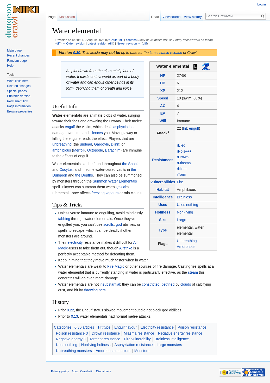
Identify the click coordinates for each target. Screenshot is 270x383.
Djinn (115, 144)
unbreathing (62, 144)
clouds (185, 284)
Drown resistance (106, 333)
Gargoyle (101, 144)
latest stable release (166, 53)
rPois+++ (184, 151)
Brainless (184, 197)
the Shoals (130, 164)
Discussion (67, 17)
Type (163, 230)
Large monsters (169, 345)
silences (96, 133)
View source (171, 17)
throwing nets (94, 290)
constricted (151, 284)
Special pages (17, 91)
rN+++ (182, 169)
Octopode (95, 150)
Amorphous (186, 246)
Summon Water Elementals (115, 181)
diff (58, 43)
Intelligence (163, 197)
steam (193, 272)
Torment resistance (105, 339)
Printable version (18, 96)
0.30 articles (84, 327)
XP (162, 91)
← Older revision (73, 43)
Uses (162, 205)
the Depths (84, 175)
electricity (75, 242)
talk (121, 39)
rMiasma (184, 163)
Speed (162, 98)
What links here (18, 81)
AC (162, 106)
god (119, 224)
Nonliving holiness (96, 345)
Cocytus (66, 169)
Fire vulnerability (137, 339)
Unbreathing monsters (74, 351)
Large (181, 220)
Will (163, 121)
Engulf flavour (125, 327)
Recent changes (18, 55)
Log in (261, 4)
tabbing (64, 219)
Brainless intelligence (172, 339)
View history (193, 17)
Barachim (112, 150)
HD (162, 83)
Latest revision (97, 43)
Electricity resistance (157, 327)
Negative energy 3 (71, 339)
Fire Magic (115, 266)
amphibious (61, 150)
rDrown (183, 157)
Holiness (162, 212)
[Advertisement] (243, 104)
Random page (17, 60)
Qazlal (121, 187)
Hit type (104, 327)
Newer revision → (129, 43)
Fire (180, 182)
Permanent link (17, 101)
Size (162, 220)
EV (162, 113)
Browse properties (19, 111)
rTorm (181, 174)
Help (10, 65)
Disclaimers (103, 371)
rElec (181, 145)
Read (155, 17)
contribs (131, 39)
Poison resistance (192, 327)
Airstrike (126, 248)
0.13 (74, 316)
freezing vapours (105, 193)
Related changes (18, 86)
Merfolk (79, 150)
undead (86, 144)
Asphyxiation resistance (134, 345)
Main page (14, 50)
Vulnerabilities (162, 182)
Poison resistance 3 (72, 333)
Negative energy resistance (180, 333)
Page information (19, 106)
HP (162, 75)
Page (51, 17)
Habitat (162, 189)
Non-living (185, 212)
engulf (194, 128)
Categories (63, 327)
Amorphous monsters (113, 351)
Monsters (141, 351)
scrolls (108, 224)
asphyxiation (123, 127)
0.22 (70, 310)
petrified (168, 284)
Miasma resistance (139, 333)
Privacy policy (60, 371)
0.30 (76, 53)
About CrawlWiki (82, 371)
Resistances (162, 160)
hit (185, 128)
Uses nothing (187, 205)
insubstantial (110, 284)
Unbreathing (187, 241)
